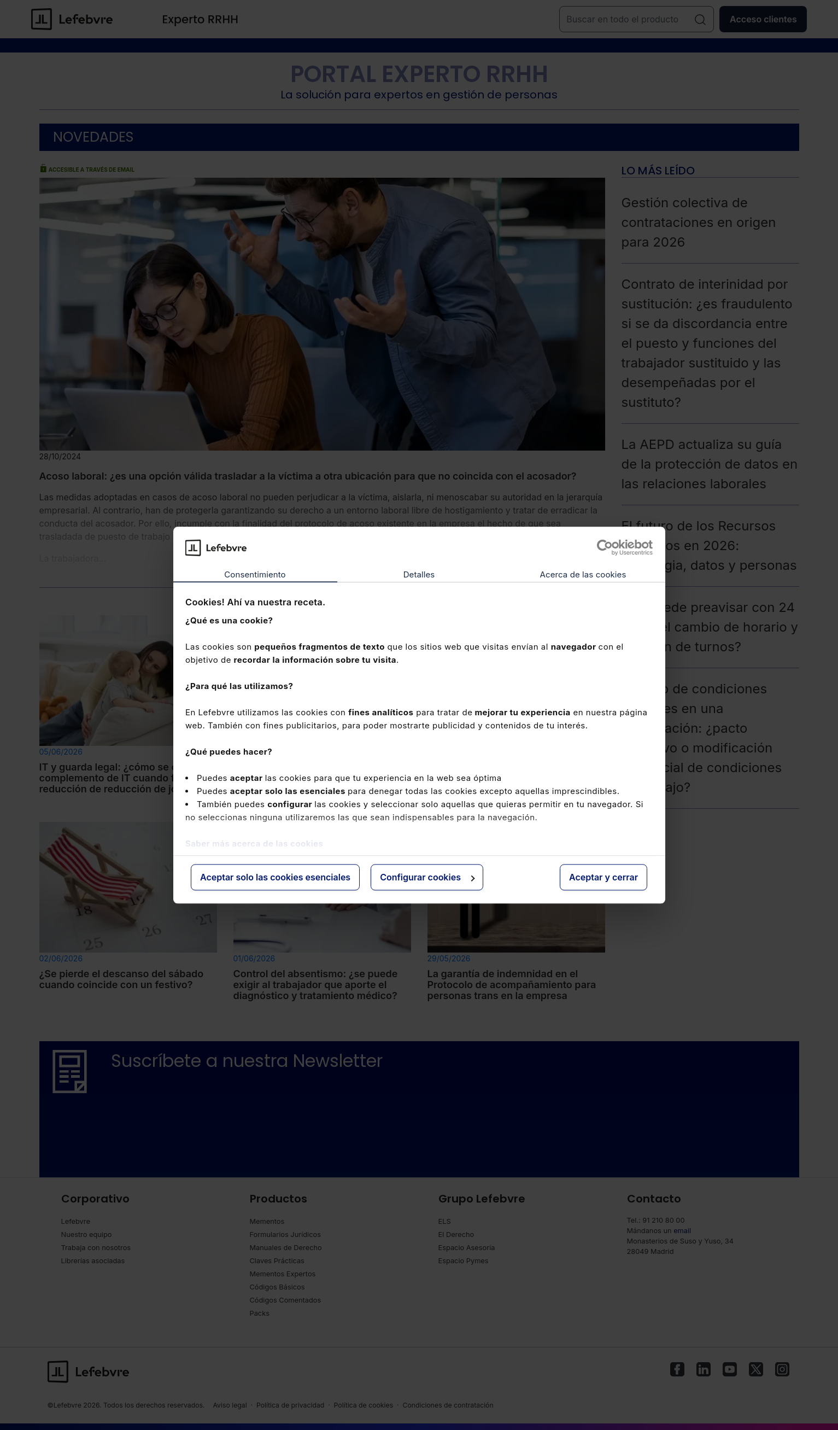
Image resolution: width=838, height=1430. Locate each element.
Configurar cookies (427, 877)
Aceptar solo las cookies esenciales (275, 877)
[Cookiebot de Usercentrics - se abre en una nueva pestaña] (605, 547)
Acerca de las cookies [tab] (583, 575)
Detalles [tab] (419, 575)
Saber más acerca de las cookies (254, 843)
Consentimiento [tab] (254, 575)
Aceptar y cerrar (603, 877)
